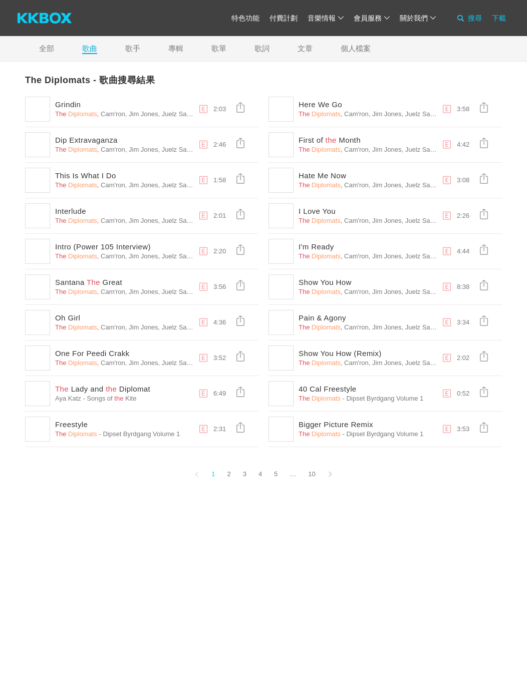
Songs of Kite (111, 398)
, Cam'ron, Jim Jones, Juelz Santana (129, 114)
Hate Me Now (322, 175)
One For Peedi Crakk (92, 353)
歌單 (218, 48)
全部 (46, 48)
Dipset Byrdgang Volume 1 (384, 398)
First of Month (330, 140)
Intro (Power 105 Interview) (103, 246)
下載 (499, 18)
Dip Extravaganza (86, 140)
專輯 (175, 48)
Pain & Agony (322, 317)
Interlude (70, 211)
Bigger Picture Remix (336, 424)
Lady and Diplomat (102, 389)
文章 (305, 48)
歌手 (132, 48)
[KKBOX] (44, 18)
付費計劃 (284, 18)
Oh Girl (67, 317)
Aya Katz (68, 398)
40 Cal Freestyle (328, 389)
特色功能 (245, 18)
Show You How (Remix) (340, 353)
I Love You (317, 211)
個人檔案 (356, 48)
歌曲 (89, 48)
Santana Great (88, 282)
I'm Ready (316, 246)
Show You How (325, 282)
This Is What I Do (85, 175)
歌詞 (262, 48)
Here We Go (320, 104)
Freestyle (71, 424)
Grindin (68, 104)
